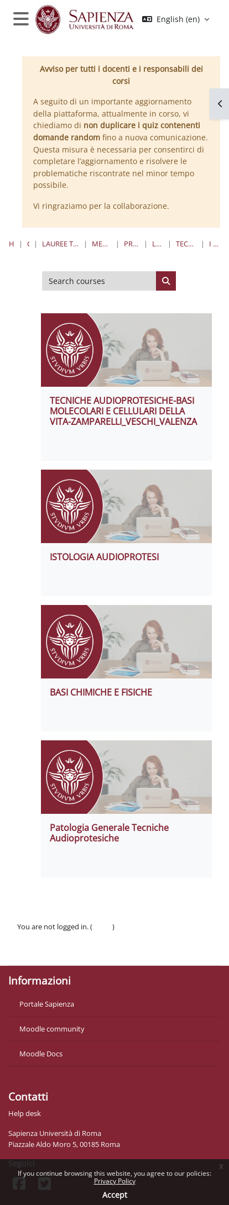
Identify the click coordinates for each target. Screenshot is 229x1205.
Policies (29, 938)
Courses (28, 244)
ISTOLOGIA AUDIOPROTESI (104, 557)
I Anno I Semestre (214, 244)
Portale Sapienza (46, 1004)
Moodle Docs (41, 1054)
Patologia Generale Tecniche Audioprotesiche (109, 833)
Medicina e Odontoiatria (101, 244)
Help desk (24, 1113)
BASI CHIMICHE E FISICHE (101, 692)
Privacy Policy (115, 1181)
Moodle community (52, 1029)
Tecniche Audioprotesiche (186, 244)
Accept (114, 1195)
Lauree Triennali (157, 244)
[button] (175, 19)
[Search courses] (99, 281)
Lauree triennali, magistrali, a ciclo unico (60, 244)
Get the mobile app (48, 950)
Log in (102, 927)
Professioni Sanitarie (132, 244)
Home (11, 244)
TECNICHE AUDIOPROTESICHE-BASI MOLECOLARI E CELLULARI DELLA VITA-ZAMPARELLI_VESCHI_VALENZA (123, 411)
